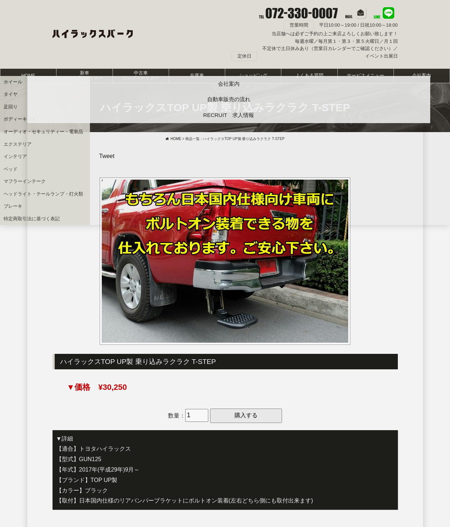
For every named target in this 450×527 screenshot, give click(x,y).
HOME (28, 75)
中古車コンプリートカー (140, 75)
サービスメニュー (365, 75)
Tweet (107, 156)
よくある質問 (309, 75)
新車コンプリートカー (84, 75)
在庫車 (197, 75)
